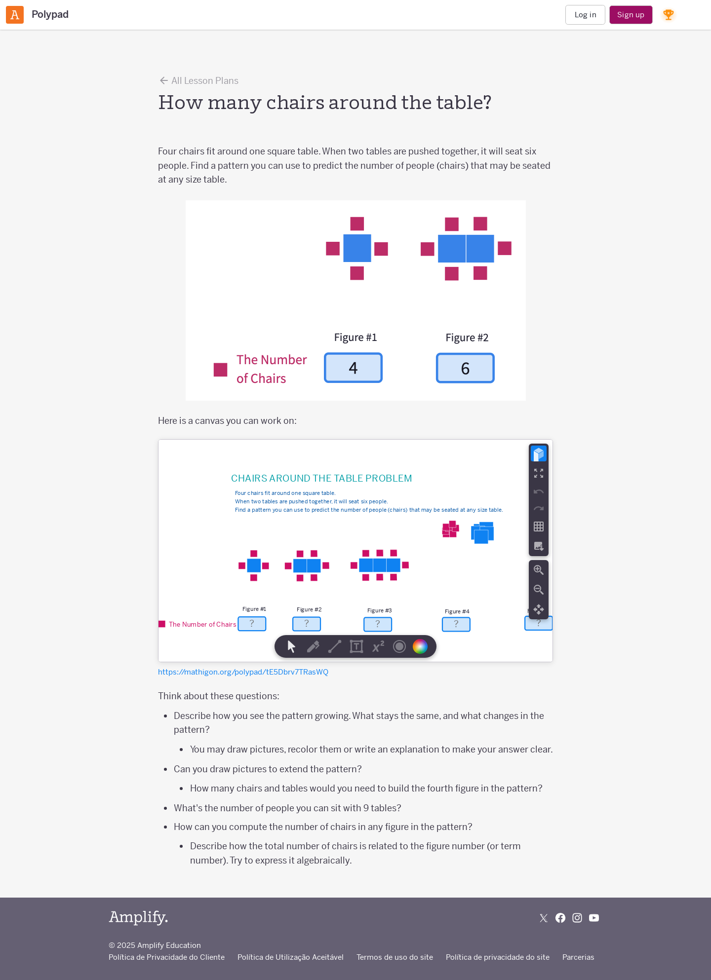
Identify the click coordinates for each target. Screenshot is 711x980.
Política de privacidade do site (498, 957)
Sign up (630, 14)
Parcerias (578, 957)
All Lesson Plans (198, 80)
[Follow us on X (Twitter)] (543, 917)
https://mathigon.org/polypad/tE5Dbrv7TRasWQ (243, 672)
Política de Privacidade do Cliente (167, 957)
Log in (585, 14)
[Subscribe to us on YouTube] (594, 917)
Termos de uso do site (394, 957)
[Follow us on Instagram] (577, 917)
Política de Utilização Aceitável (290, 957)
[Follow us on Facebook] (560, 917)
